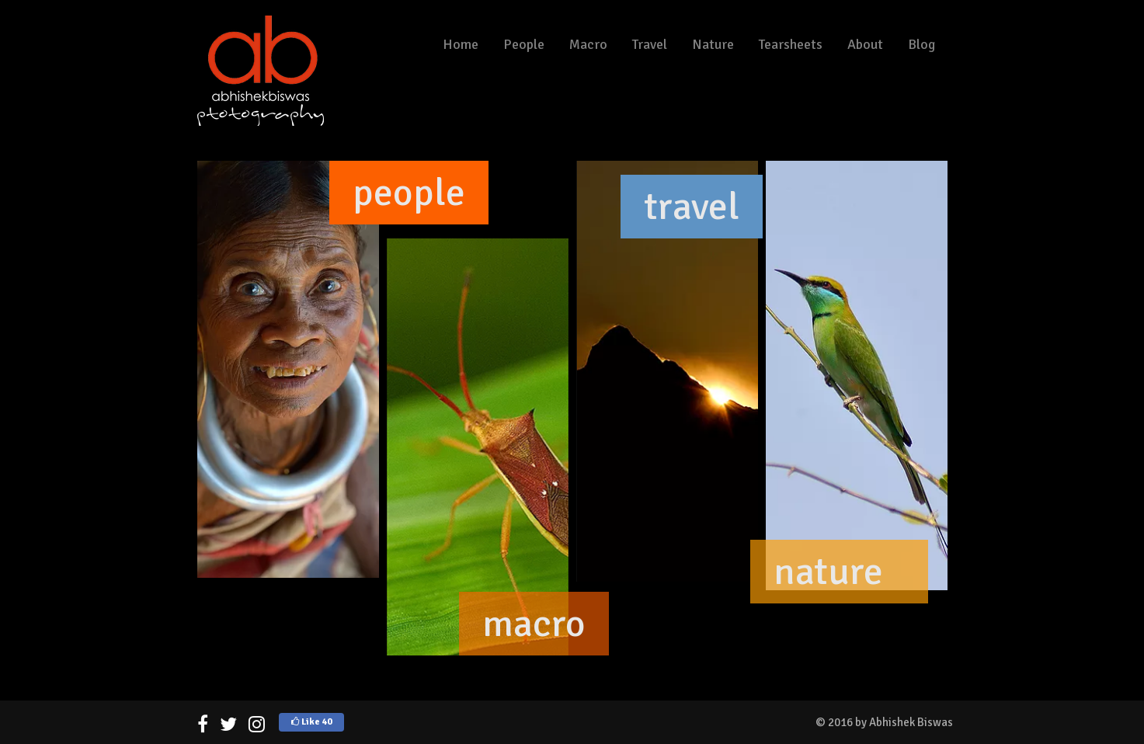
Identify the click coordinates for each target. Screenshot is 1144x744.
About (865, 44)
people (409, 193)
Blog (921, 44)
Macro (588, 44)
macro (534, 624)
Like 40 (311, 722)
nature (828, 572)
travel (691, 207)
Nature (713, 44)
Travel (649, 44)
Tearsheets (790, 44)
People (523, 44)
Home (460, 44)
